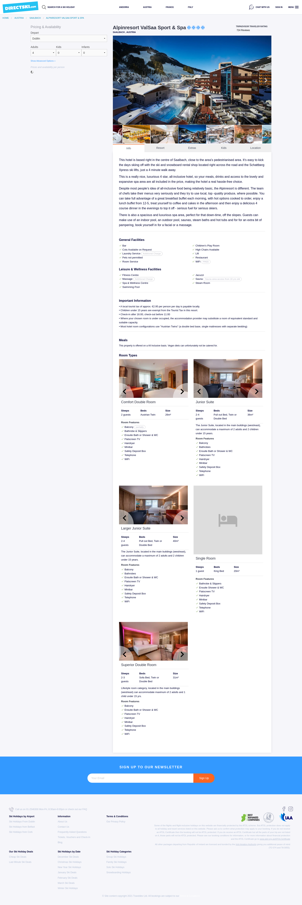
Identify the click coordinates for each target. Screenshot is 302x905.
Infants (85, 47)
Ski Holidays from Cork (21, 832)
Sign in (279, 7)
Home (6, 18)
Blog (60, 842)
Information (64, 816)
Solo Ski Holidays (115, 867)
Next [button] (265, 80)
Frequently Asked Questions (72, 832)
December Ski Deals (68, 857)
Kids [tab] (223, 147)
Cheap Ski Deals (17, 857)
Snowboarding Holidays (118, 872)
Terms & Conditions (117, 816)
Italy (190, 7)
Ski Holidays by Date (69, 851)
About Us (62, 821)
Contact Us (63, 826)
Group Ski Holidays (116, 857)
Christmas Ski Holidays (69, 862)
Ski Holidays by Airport (21, 816)
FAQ (84, 809)
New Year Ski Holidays (69, 867)
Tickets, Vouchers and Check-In (74, 837)
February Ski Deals (67, 878)
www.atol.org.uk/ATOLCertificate (275, 839)
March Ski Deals (66, 883)
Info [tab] (128, 148)
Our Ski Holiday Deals (21, 851)
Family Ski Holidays (116, 862)
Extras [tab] (192, 147)
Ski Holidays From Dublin (22, 821)
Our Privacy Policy (115, 821)
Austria (147, 7)
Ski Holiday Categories (118, 851)
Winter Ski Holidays (68, 888)
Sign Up (204, 778)
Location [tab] (255, 147)
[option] (192, 80)
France (170, 7)
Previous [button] (118, 80)
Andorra (124, 7)
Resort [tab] (160, 147)
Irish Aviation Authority (246, 844)
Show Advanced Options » (43, 61)
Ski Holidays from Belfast (22, 826)
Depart (35, 32)
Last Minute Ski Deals (20, 862)
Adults (34, 47)
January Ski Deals (67, 872)
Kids (58, 47)
